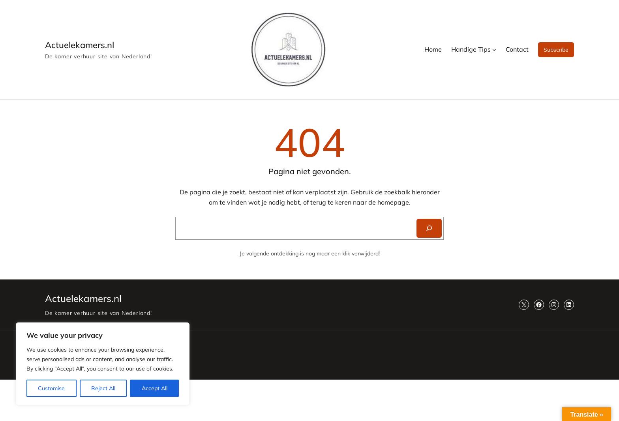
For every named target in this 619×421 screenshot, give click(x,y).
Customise (51, 388)
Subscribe (556, 49)
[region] (102, 363)
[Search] (429, 228)
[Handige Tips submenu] (494, 50)
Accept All (154, 388)
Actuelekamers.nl (79, 44)
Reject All (103, 388)
